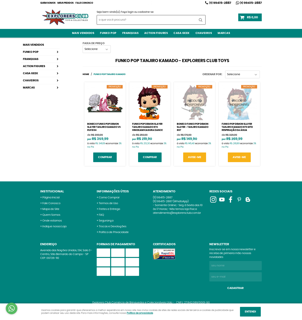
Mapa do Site (50, 209)
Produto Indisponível (194, 102)
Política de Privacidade (114, 232)
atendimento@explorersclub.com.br (177, 213)
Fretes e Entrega (109, 209)
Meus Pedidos (65, 3)
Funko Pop (108, 33)
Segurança (106, 220)
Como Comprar (109, 197)
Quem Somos (47, 3)
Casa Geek (182, 33)
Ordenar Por (211, 74)
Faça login (127, 12)
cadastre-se (146, 12)
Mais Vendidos (83, 33)
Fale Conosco (84, 3)
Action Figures (156, 33)
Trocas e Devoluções (112, 226)
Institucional (52, 191)
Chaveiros (203, 33)
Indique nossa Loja (54, 226)
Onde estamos (52, 220)
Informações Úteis (113, 191)
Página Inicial (51, 197)
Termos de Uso (108, 203)
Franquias (130, 33)
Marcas (224, 33)
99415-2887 (220, 2)
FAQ (101, 215)
